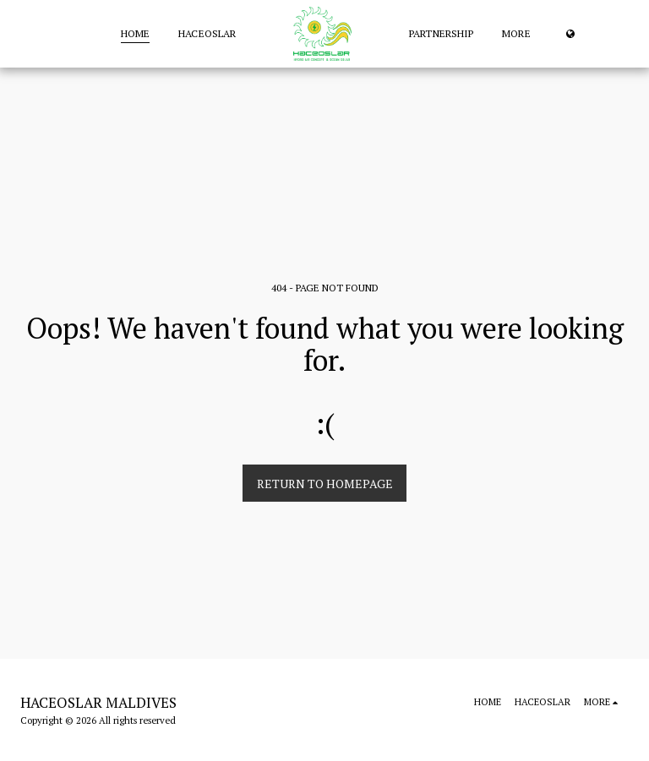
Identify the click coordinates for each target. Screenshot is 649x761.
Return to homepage (325, 484)
